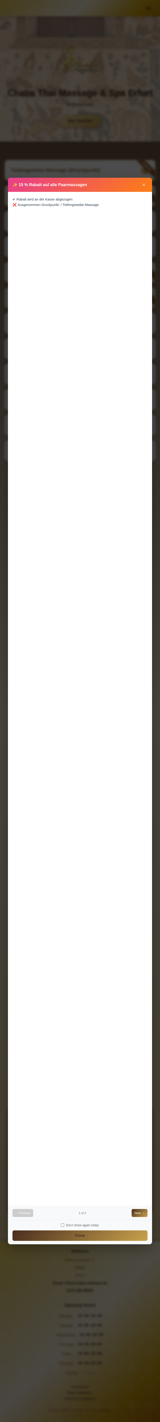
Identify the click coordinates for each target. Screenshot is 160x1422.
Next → (139, 1213)
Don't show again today (80, 1225)
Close (80, 1235)
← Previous (22, 1213)
